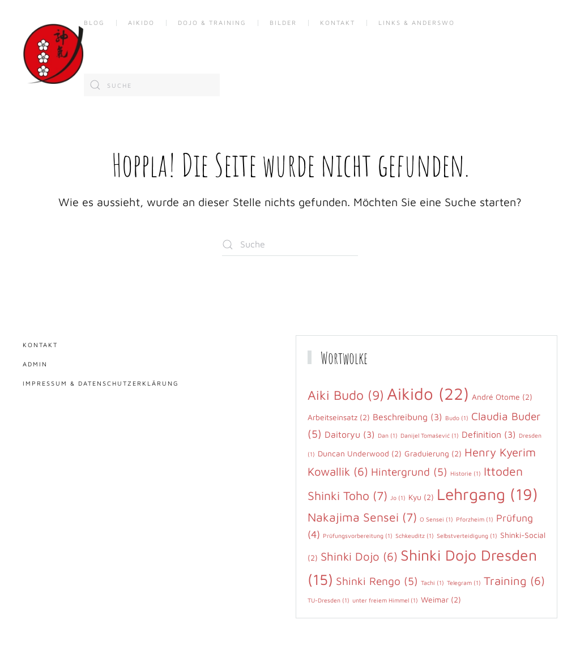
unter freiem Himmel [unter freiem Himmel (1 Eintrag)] (385, 600)
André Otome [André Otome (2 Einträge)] (502, 396)
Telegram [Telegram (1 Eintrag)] (464, 582)
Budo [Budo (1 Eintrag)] (456, 418)
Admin (35, 364)
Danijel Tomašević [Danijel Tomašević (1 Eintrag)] (429, 435)
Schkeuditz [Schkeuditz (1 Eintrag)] (414, 535)
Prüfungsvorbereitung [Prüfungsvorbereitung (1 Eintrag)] (358, 535)
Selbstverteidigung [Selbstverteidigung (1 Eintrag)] (467, 535)
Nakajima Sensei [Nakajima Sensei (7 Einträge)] (362, 517)
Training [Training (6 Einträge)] (514, 580)
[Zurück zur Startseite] (53, 53)
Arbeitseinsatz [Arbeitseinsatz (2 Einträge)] (339, 417)
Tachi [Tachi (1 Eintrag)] (432, 582)
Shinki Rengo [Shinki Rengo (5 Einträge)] (377, 581)
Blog (94, 22)
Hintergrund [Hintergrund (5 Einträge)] (409, 471)
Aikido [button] (141, 22)
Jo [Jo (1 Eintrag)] (398, 497)
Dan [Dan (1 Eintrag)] (388, 435)
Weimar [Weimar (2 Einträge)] (441, 599)
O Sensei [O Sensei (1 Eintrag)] (436, 519)
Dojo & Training (212, 22)
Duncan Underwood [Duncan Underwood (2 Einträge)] (360, 453)
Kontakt (337, 22)
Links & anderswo (416, 22)
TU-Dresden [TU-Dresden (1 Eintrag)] (328, 600)
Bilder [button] (283, 22)
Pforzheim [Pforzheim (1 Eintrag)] (474, 519)
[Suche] (152, 85)
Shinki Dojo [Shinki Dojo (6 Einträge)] (359, 556)
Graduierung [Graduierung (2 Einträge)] (433, 453)
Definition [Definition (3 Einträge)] (489, 434)
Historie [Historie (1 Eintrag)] (465, 473)
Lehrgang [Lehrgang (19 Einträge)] (487, 494)
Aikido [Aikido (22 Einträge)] (428, 393)
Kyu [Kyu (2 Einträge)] (421, 497)
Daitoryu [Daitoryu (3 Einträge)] (350, 434)
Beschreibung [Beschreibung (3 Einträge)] (407, 417)
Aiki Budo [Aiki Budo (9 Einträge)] (346, 395)
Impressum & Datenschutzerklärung (101, 383)
